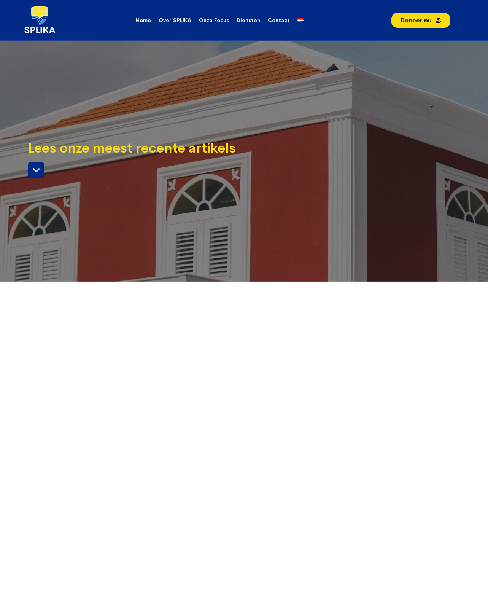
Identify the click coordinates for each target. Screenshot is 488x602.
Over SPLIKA (175, 20)
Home (143, 20)
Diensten (248, 20)
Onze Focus (214, 20)
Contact (279, 20)
